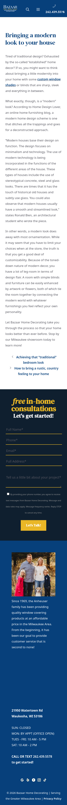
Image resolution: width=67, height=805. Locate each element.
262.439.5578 (42, 756)
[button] (27, 10)
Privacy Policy (52, 798)
